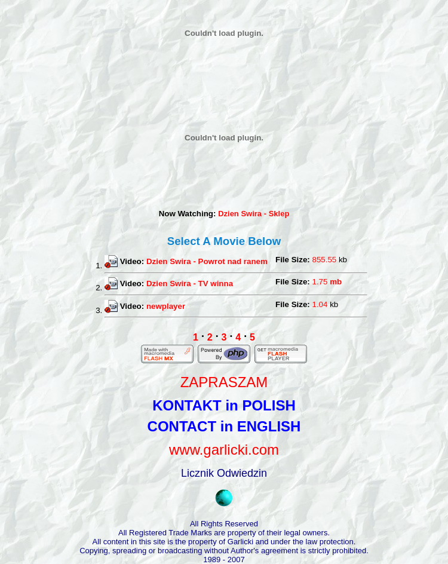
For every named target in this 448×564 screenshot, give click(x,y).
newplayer (165, 305)
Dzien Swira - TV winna (189, 283)
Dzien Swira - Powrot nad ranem (207, 261)
